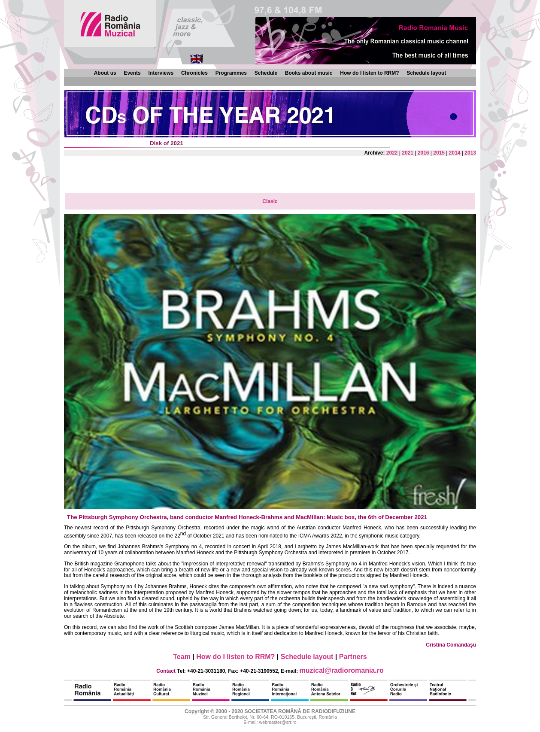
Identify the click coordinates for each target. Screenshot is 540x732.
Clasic (269, 201)
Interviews (160, 73)
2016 (423, 153)
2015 (439, 153)
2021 (407, 153)
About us (105, 73)
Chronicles (194, 73)
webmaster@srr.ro (277, 722)
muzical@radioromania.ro (342, 670)
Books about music (309, 73)
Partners (353, 656)
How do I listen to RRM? (369, 73)
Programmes (231, 73)
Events (132, 73)
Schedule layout (426, 73)
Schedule (266, 73)
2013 (470, 153)
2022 (392, 153)
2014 (455, 153)
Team (182, 656)
